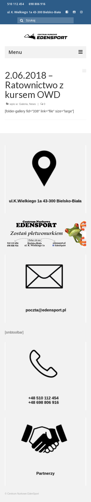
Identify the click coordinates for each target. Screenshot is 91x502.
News (32, 104)
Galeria (23, 104)
